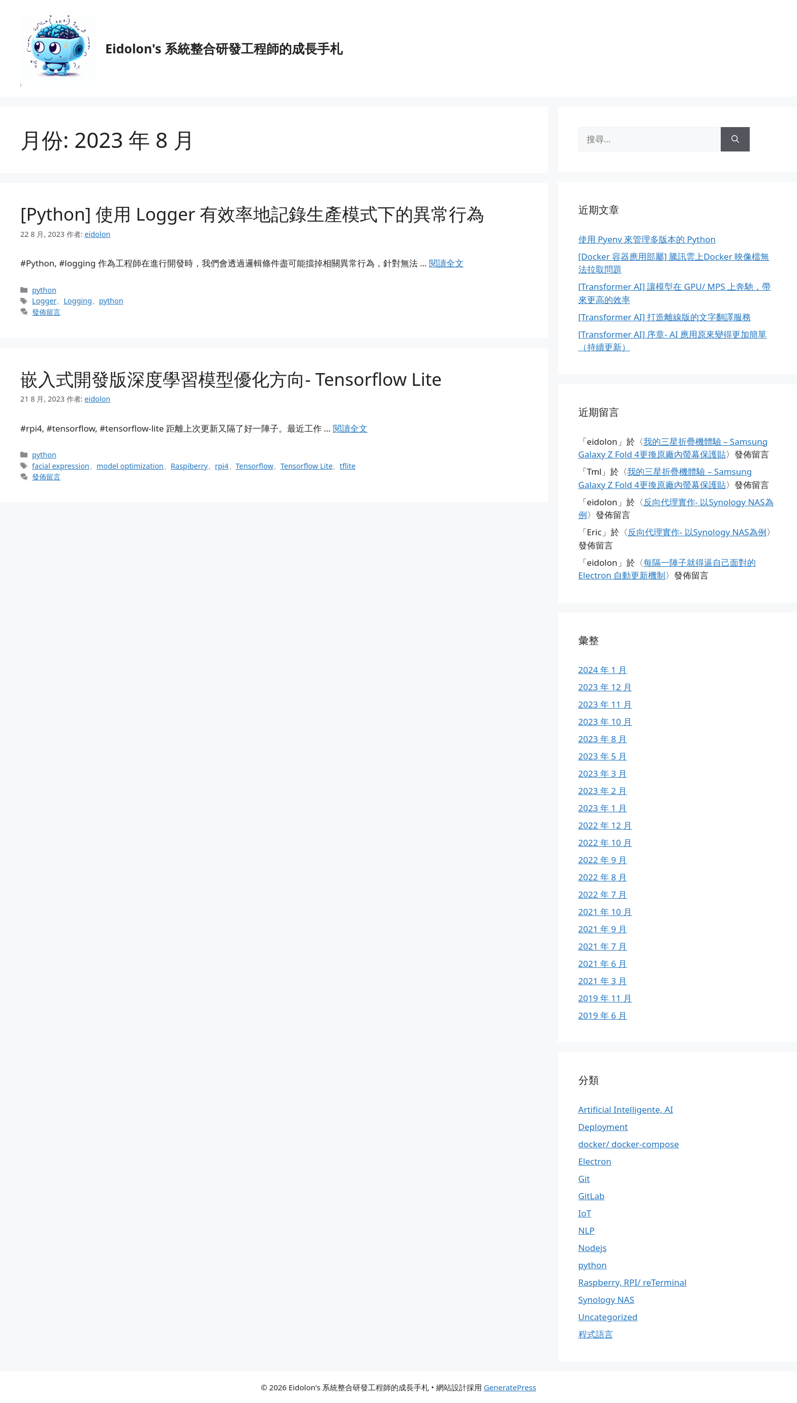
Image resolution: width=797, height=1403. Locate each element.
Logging (78, 301)
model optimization (130, 466)
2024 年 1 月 (602, 670)
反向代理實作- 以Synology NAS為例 (697, 532)
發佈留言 (46, 312)
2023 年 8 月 (602, 739)
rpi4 (222, 466)
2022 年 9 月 (602, 860)
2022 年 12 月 (605, 825)
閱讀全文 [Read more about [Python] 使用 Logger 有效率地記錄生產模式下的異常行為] (446, 263)
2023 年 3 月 (602, 773)
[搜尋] (735, 139)
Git (584, 1178)
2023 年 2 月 (602, 791)
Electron (594, 1161)
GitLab (591, 1196)
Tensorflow (254, 466)
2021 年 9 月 (602, 929)
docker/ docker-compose (628, 1144)
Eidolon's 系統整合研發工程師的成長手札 (224, 48)
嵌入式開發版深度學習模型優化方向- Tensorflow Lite (231, 379)
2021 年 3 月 (602, 981)
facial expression (60, 466)
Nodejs (592, 1248)
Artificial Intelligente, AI (625, 1109)
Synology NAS (606, 1299)
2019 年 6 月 (602, 1015)
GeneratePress (510, 1387)
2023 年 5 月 (602, 756)
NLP (586, 1230)
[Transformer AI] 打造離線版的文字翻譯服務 (664, 317)
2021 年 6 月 (602, 963)
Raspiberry (189, 466)
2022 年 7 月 (602, 894)
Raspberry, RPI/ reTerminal (632, 1282)
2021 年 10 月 (605, 912)
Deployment (603, 1127)
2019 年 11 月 (605, 998)
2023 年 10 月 (605, 721)
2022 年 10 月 (605, 842)
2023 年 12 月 (605, 687)
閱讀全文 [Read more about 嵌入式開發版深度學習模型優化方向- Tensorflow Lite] (350, 428)
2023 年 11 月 (605, 704)
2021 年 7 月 (602, 946)
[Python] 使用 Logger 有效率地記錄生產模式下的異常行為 (252, 214)
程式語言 (595, 1334)
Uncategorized (608, 1317)
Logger (44, 301)
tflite (347, 466)
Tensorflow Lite (307, 466)
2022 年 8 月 (602, 877)
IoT (585, 1213)
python (44, 290)
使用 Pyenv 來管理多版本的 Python (647, 239)
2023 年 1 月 (602, 808)
